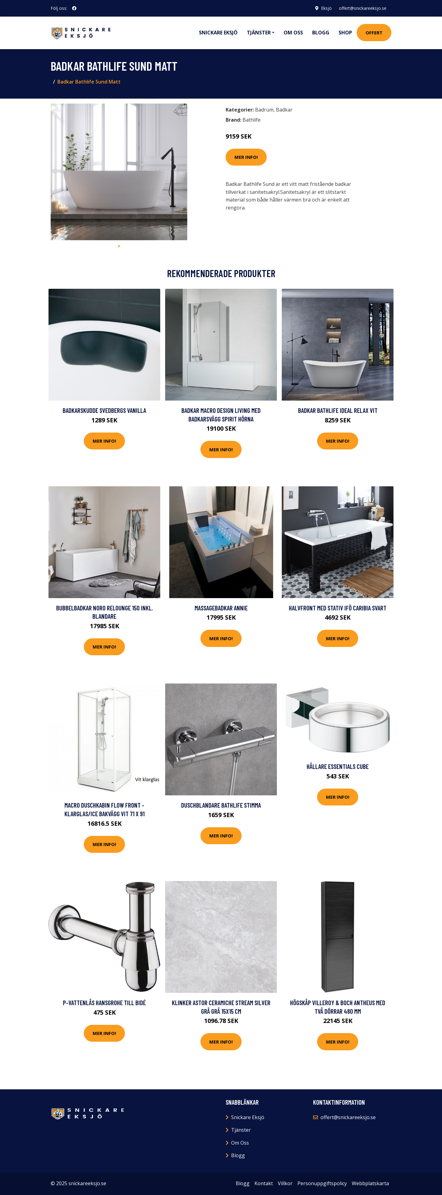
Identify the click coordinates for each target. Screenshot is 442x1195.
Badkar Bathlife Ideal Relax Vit (338, 410)
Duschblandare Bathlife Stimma (221, 805)
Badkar (284, 109)
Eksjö (326, 8)
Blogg (320, 32)
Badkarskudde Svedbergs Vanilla (104, 410)
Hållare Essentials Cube (338, 766)
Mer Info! (246, 157)
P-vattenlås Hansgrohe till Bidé (104, 1002)
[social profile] (74, 8)
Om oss (293, 32)
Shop (345, 32)
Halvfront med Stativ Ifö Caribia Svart (337, 608)
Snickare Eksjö (218, 32)
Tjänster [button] (259, 32)
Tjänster (241, 1129)
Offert (374, 32)
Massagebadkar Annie (221, 608)
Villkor (285, 1183)
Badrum (264, 109)
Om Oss (240, 1142)
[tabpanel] (119, 172)
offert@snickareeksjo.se (362, 8)
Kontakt (263, 1183)
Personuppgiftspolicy (322, 1183)
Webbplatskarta (370, 1183)
